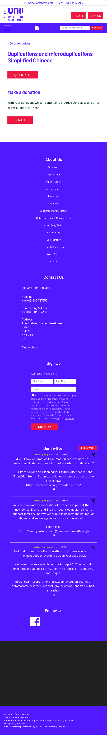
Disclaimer (53, 196)
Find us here (30, 347)
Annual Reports (53, 181)
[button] (7, 27)
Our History (53, 167)
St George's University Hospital (50, 726)
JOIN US (95, 16)
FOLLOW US (87, 447)
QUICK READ (22, 75)
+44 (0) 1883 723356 (72, 2)
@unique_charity (50, 454)
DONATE (78, 16)
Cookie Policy (53, 239)
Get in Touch (53, 254)
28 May (64, 500)
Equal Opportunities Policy (53, 210)
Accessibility (53, 232)
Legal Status (54, 174)
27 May (64, 547)
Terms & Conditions (53, 246)
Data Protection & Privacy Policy (53, 217)
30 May (64, 454)
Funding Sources (53, 189)
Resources (53, 203)
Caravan (21, 723)
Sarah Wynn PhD (22, 717)
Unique (37, 454)
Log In (53, 261)
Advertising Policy (53, 225)
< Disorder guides (18, 43)
